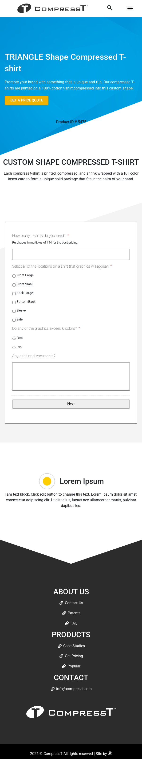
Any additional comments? (33, 356)
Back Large (24, 293)
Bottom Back (26, 302)
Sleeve (21, 310)
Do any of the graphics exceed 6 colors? (46, 328)
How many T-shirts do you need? (40, 235)
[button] (130, 8)
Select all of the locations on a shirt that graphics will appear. (62, 266)
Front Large (25, 275)
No (19, 347)
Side (19, 319)
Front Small (24, 284)
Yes (20, 338)
